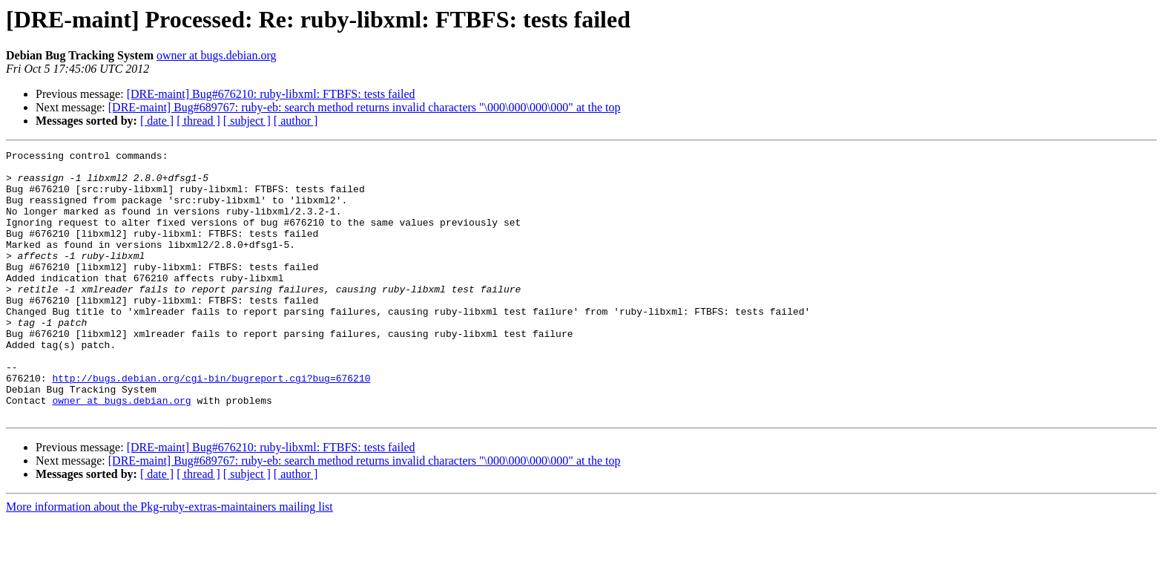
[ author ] (296, 120)
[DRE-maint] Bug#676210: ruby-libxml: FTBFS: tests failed (271, 94)
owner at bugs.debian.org (216, 55)
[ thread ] (198, 120)
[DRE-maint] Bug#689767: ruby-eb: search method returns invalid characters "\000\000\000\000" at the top (364, 107)
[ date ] (157, 120)
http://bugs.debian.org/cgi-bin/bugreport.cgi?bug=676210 (211, 424)
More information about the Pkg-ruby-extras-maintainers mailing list (169, 560)
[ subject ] (247, 120)
